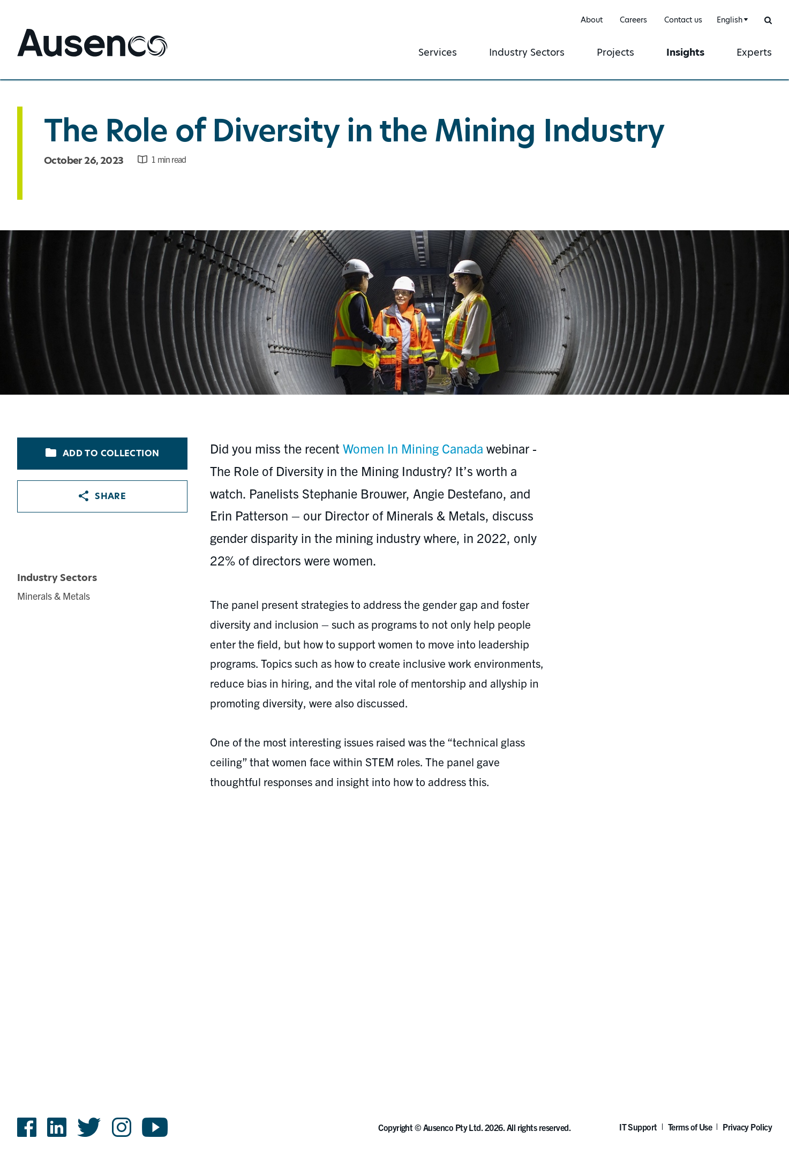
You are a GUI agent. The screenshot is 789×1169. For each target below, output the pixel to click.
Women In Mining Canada (413, 448)
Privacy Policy (747, 1126)
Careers (633, 19)
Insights (685, 52)
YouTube (155, 1127)
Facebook (26, 1127)
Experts (754, 52)
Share (102, 496)
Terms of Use (690, 1126)
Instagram (121, 1127)
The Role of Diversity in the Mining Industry (354, 131)
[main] (394, 555)
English (729, 19)
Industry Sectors (527, 52)
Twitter (89, 1127)
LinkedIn (56, 1127)
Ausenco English (57, 57)
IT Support (638, 1126)
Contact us (683, 19)
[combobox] (731, 20)
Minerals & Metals (53, 596)
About (592, 19)
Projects (615, 52)
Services (437, 52)
